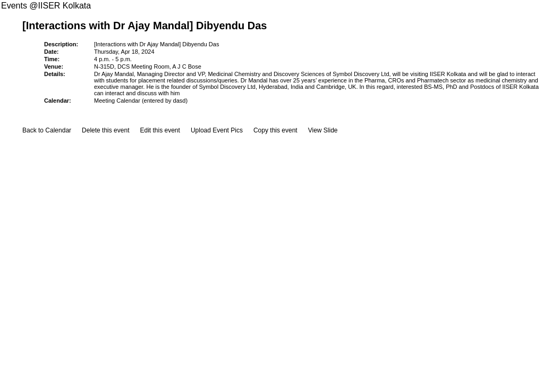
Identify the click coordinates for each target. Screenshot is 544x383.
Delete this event (105, 130)
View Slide (323, 130)
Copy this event (275, 130)
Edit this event (160, 130)
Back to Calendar (46, 130)
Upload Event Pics (217, 130)
